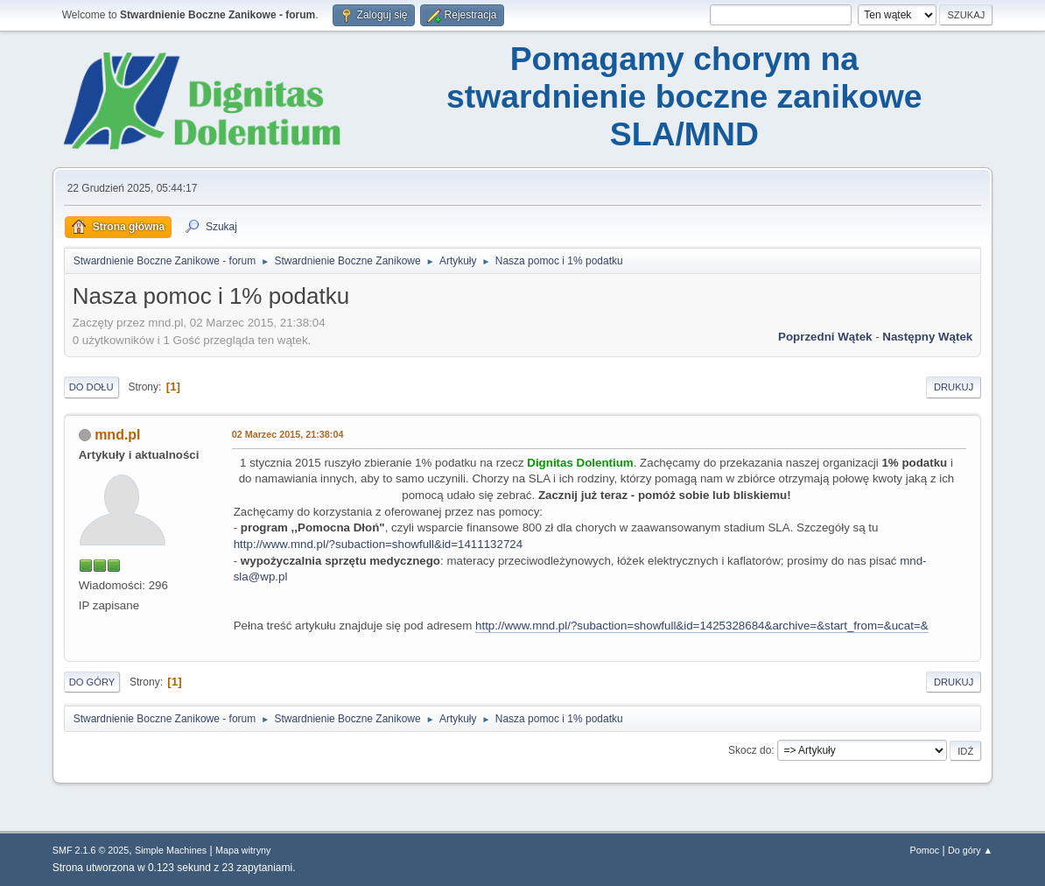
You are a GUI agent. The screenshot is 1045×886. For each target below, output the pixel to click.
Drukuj (953, 387)
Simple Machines (171, 850)
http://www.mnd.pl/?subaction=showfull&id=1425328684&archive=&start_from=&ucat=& (702, 625)
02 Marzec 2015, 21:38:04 (288, 434)
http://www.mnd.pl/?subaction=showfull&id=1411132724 (378, 544)
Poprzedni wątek (825, 336)
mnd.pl (117, 434)
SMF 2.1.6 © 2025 (91, 850)
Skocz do (749, 750)
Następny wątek (927, 336)
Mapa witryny (243, 850)
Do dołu (91, 387)
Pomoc (925, 850)
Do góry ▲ (970, 850)
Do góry (92, 682)
